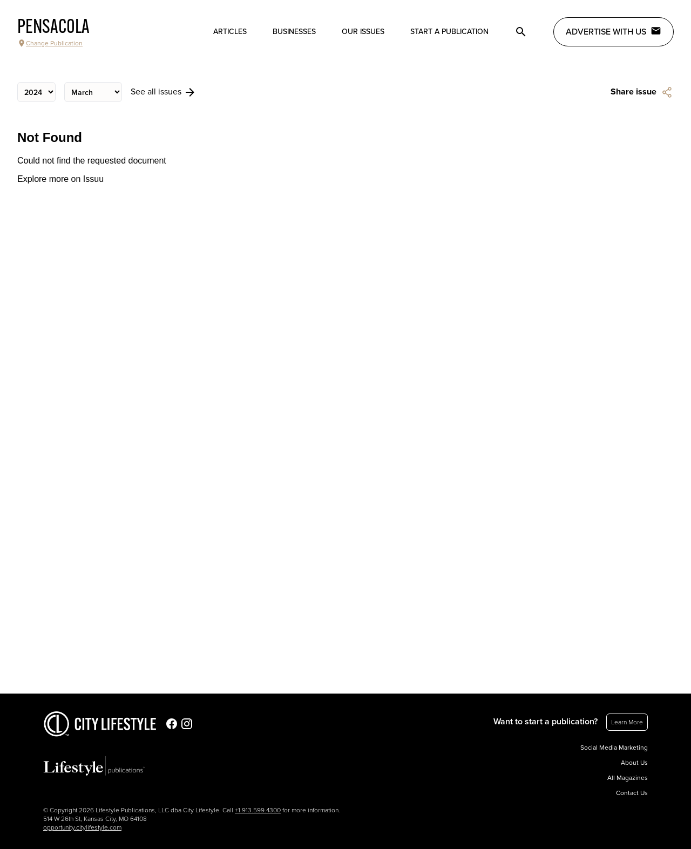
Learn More (627, 722)
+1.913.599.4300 (258, 810)
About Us (634, 762)
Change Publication (50, 43)
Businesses (294, 31)
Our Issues (363, 31)
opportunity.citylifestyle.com (82, 827)
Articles (230, 31)
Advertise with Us (613, 31)
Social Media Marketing (614, 747)
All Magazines (627, 778)
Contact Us (632, 793)
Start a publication (449, 31)
